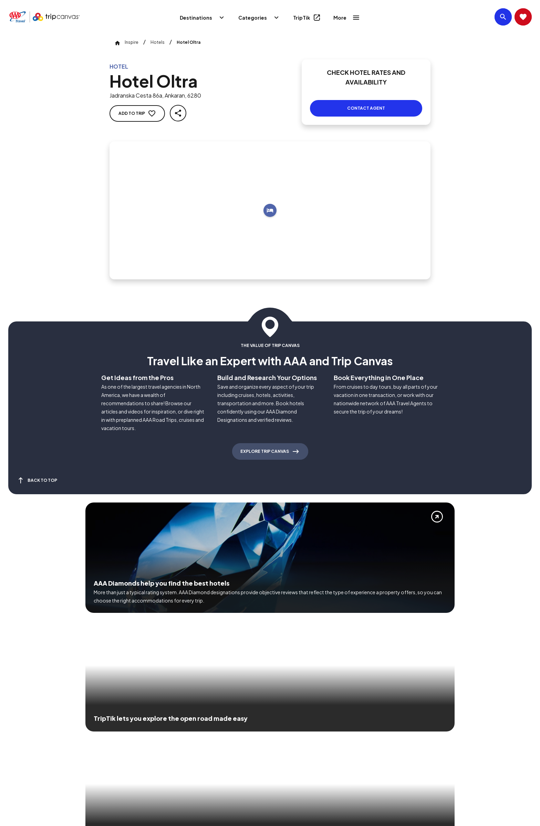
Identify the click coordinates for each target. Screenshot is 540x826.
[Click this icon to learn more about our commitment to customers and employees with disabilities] (18, 726)
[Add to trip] (270, 202)
